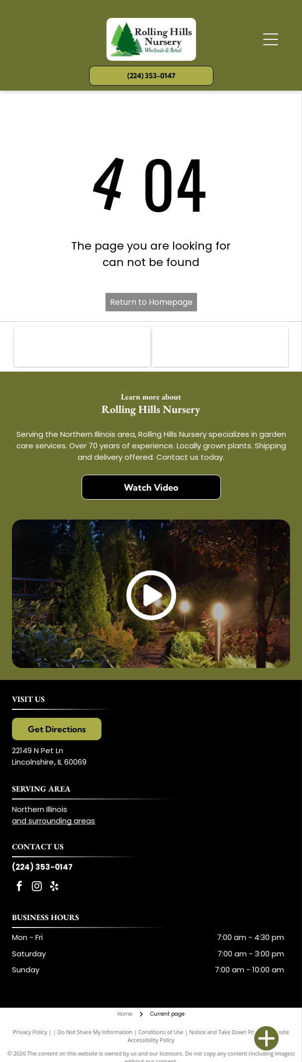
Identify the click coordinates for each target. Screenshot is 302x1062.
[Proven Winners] (220, 347)
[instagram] (36, 887)
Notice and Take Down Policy (226, 1032)
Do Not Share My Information (94, 1032)
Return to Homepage (151, 302)
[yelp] (54, 887)
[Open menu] (270, 39)
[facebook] (19, 887)
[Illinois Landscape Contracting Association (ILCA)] (82, 347)
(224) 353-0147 (42, 867)
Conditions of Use (161, 1032)
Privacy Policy (30, 1032)
